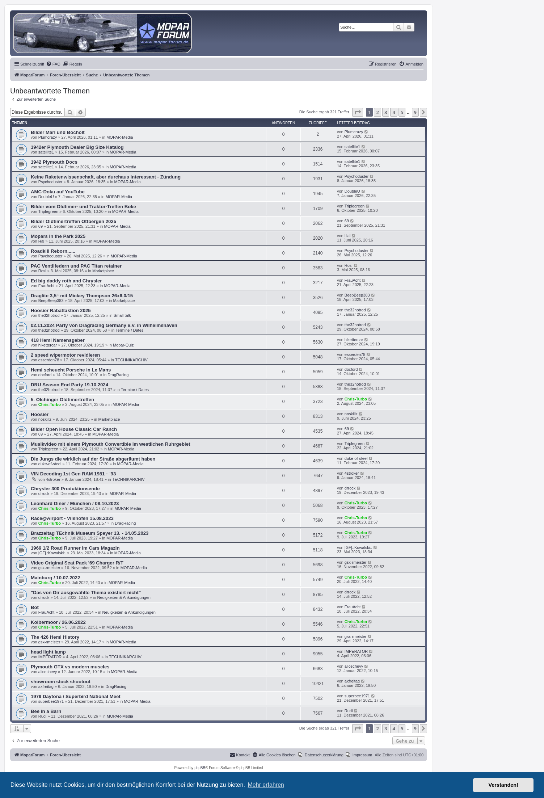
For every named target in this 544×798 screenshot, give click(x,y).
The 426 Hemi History (55, 637)
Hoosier (40, 414)
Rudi (42, 716)
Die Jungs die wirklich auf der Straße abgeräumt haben (93, 459)
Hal (41, 241)
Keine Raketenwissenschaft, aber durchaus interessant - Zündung (106, 177)
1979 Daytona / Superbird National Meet (76, 696)
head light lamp (48, 652)
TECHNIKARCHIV (131, 360)
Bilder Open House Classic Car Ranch (74, 429)
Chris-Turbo (49, 404)
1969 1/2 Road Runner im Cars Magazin (75, 548)
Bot (35, 607)
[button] (357, 112)
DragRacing (117, 375)
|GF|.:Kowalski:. (52, 553)
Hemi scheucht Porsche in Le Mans (71, 370)
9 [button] (415, 112)
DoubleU (46, 196)
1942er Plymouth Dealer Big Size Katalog (77, 147)
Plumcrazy (47, 137)
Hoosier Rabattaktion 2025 (61, 310)
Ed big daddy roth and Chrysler (66, 281)
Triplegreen (48, 211)
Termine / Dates (129, 330)
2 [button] (377, 112)
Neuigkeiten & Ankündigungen (123, 597)
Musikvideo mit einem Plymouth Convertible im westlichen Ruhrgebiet (110, 444)
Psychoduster (50, 182)
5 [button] (402, 112)
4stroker (53, 479)
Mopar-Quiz (123, 345)
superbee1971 (51, 701)
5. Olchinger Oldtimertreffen (62, 399)
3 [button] (385, 112)
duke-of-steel (50, 464)
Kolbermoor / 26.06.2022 (58, 622)
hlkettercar (47, 345)
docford (45, 375)
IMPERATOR (50, 657)
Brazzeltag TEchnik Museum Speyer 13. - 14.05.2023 (89, 533)
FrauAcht (46, 286)
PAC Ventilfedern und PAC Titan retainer (76, 266)
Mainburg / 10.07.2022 (55, 577)
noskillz (44, 419)
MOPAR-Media (119, 137)
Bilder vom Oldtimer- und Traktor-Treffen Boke (83, 206)
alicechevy (47, 671)
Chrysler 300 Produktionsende (65, 488)
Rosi (42, 271)
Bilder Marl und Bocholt (58, 132)
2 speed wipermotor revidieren (65, 355)
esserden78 (48, 360)
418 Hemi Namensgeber (58, 340)
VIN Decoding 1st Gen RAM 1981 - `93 (73, 473)
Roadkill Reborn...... (53, 251)
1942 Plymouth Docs (54, 162)
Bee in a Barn (46, 711)
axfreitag (46, 686)
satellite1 (46, 152)
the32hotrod (49, 315)
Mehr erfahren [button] (266, 785)
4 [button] (393, 112)
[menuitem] (53, 64)
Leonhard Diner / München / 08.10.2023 (75, 503)
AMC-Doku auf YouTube (58, 191)
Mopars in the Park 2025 (58, 236)
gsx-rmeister (49, 568)
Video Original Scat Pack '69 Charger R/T (77, 563)
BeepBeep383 (51, 300)
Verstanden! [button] (503, 785)
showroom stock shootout (60, 681)
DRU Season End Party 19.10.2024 (69, 384)
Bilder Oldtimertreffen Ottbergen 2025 (73, 221)
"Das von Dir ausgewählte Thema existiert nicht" (86, 592)
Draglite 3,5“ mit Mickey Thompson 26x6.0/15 (82, 295)
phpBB (199, 768)
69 (40, 226)
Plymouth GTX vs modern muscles (70, 666)
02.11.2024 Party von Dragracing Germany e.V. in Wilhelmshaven (104, 325)
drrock (44, 493)
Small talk (122, 315)
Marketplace (103, 271)
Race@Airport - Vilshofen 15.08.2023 (72, 518)
